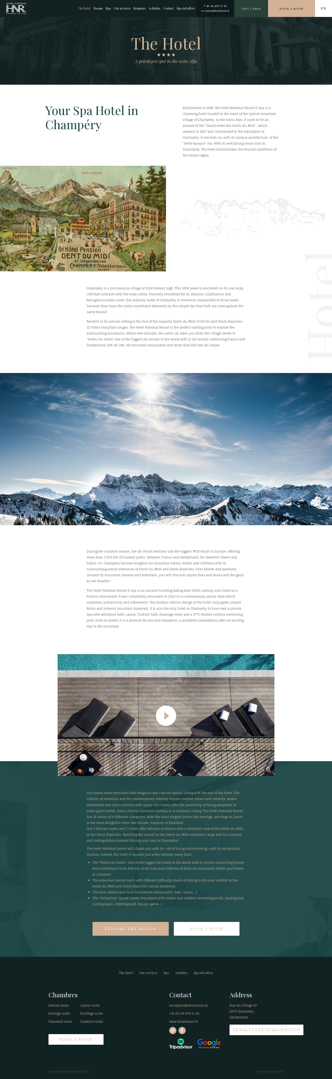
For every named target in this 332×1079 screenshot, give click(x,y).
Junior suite (90, 1005)
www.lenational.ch (183, 1022)
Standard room (60, 1022)
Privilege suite (91, 1013)
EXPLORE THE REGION (130, 928)
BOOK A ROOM (206, 928)
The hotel (84, 8)
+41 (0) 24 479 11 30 (184, 1013)
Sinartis (278, 1071)
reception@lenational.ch (215, 10)
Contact (168, 8)
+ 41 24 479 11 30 (215, 5)
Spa (108, 8)
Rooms (98, 8)
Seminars (139, 8)
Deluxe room (58, 1005)
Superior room (91, 1022)
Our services (122, 8)
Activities (154, 8)
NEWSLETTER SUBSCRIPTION (266, 1029)
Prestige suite (59, 1013)
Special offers (186, 8)
